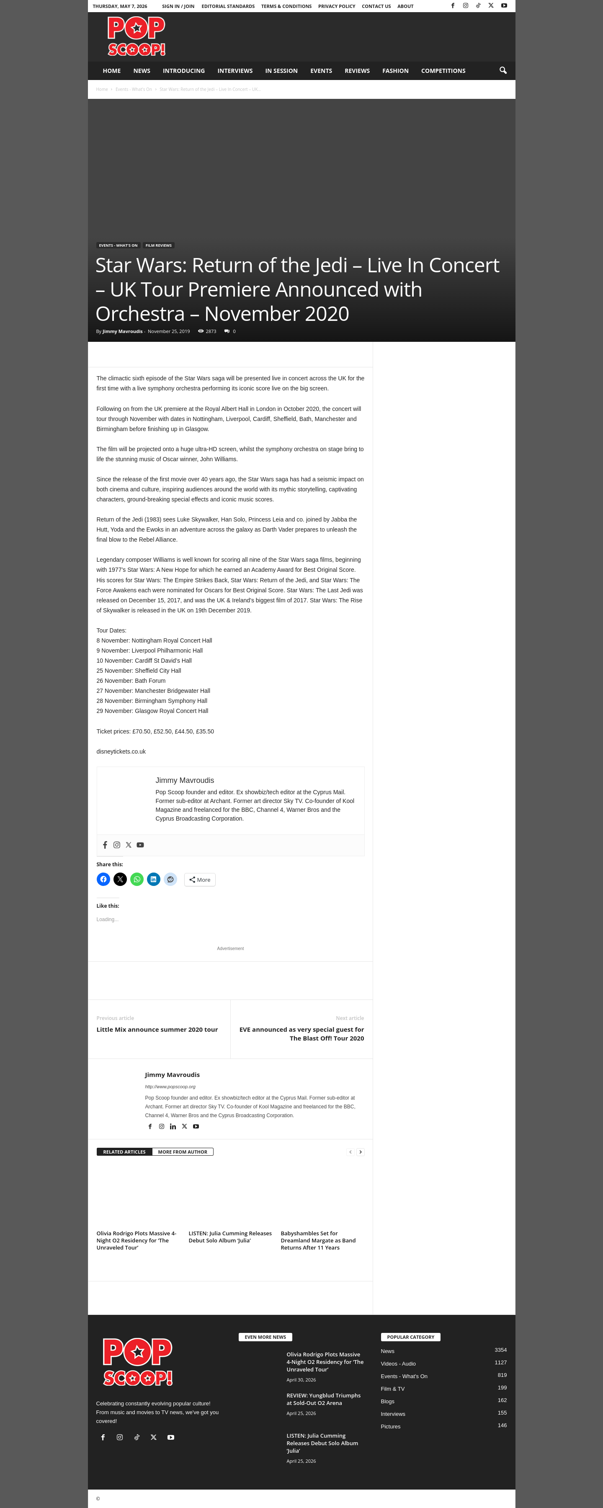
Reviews (357, 71)
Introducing (184, 71)
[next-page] (360, 1152)
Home (112, 71)
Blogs (388, 1401)
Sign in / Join (178, 6)
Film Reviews (159, 245)
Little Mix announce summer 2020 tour (157, 1029)
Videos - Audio (398, 1364)
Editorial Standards (228, 6)
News (141, 71)
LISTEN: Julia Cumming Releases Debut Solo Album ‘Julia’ (230, 1236)
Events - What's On (134, 89)
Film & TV (393, 1389)
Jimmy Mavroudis (123, 331)
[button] (503, 71)
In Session (281, 71)
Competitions (443, 71)
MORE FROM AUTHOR (182, 1152)
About (405, 6)
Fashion (395, 71)
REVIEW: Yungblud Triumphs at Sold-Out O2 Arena (324, 1399)
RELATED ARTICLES (124, 1152)
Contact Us (376, 6)
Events (321, 71)
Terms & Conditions (286, 6)
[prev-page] (350, 1152)
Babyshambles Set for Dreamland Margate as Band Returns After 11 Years (318, 1240)
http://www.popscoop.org (170, 1086)
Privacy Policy (337, 6)
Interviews (235, 71)
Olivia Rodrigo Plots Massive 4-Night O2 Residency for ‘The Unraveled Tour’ (137, 1240)
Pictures (391, 1426)
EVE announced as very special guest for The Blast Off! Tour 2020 (302, 1033)
